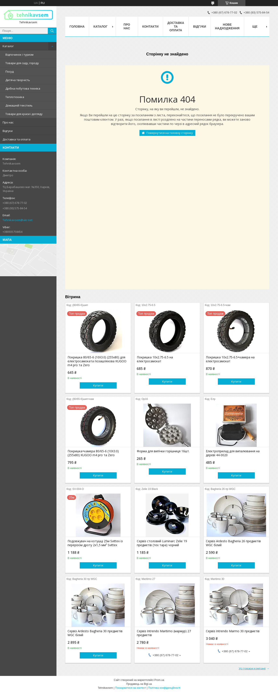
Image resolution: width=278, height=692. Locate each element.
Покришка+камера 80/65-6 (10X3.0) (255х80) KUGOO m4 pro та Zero (93, 453)
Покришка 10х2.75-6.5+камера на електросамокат (230, 359)
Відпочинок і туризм (19, 55)
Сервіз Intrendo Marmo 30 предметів (233, 631)
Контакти (150, 26)
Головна (77, 26)
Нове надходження (227, 26)
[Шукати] (52, 31)
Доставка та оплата (16, 139)
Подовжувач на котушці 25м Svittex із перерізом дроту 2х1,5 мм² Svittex (95, 543)
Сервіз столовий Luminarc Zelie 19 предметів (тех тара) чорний (162, 543)
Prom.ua (159, 680)
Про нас (8, 122)
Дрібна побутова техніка (22, 88)
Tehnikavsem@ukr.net (17, 220)
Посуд (9, 71)
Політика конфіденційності (164, 687)
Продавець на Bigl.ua (139, 683)
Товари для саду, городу (22, 63)
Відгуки (8, 131)
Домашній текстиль (19, 105)
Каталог (8, 46)
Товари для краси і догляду (24, 114)
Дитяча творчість (17, 80)
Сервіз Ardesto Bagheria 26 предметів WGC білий (233, 543)
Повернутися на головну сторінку (169, 133)
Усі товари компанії (252, 668)
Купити (98, 385)
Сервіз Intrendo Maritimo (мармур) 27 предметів (164, 633)
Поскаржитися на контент (130, 687)
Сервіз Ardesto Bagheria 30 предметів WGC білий (95, 633)
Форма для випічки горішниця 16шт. (163, 451)
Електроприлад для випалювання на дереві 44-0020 (233, 453)
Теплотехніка (14, 97)
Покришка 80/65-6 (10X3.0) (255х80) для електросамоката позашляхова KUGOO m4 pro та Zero (97, 361)
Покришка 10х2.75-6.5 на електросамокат (155, 359)
